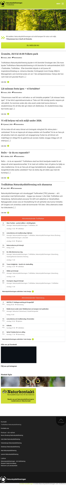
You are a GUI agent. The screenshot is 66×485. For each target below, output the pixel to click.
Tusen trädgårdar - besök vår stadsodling (20, 264)
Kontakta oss (5, 428)
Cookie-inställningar (26, 484)
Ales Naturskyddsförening (8, 450)
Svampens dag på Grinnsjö (15, 281)
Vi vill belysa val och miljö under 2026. (21, 120)
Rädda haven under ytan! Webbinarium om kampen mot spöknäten (28, 309)
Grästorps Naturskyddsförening (10, 447)
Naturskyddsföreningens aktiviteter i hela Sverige (16, 291)
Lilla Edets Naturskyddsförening (10, 439)
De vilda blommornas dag (15, 252)
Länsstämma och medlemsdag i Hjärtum (19, 233)
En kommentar (17, 188)
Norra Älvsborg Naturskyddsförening (12, 435)
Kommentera (18, 58)
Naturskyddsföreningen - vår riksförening (13, 461)
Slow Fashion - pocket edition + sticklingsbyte (21, 223)
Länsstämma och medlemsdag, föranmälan (20, 319)
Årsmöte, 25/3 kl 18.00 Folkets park (19, 53)
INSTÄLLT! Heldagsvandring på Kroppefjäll (20, 302)
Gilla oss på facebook (9, 345)
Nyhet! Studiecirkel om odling (16, 332)
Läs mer (3, 82)
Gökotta (9, 325)
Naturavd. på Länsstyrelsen (9, 465)
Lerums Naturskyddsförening (9, 454)
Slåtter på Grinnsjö (12, 271)
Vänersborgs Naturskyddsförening (11, 443)
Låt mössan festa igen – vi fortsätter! (20, 88)
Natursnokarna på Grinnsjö (15, 245)
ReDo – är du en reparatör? (15, 152)
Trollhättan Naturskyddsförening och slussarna (26, 184)
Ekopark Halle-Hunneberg (8, 463)
